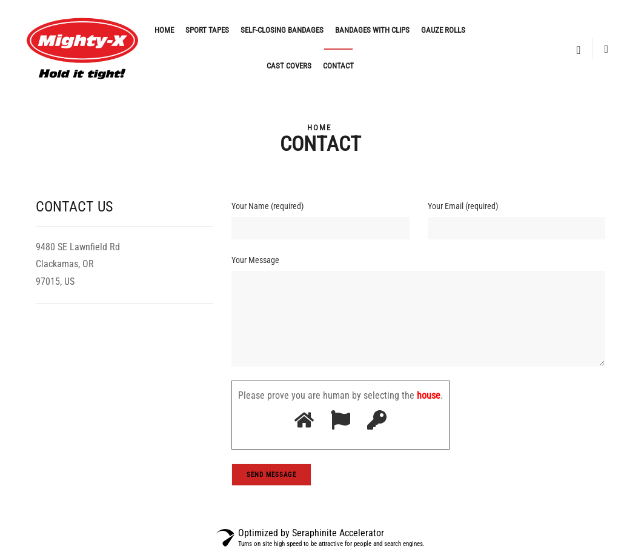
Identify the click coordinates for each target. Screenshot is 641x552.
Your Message (255, 260)
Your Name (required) (267, 206)
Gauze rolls (443, 30)
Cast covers (289, 65)
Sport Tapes (207, 30)
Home (164, 30)
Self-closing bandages (282, 30)
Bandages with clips (372, 30)
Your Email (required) (463, 206)
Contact (338, 65)
